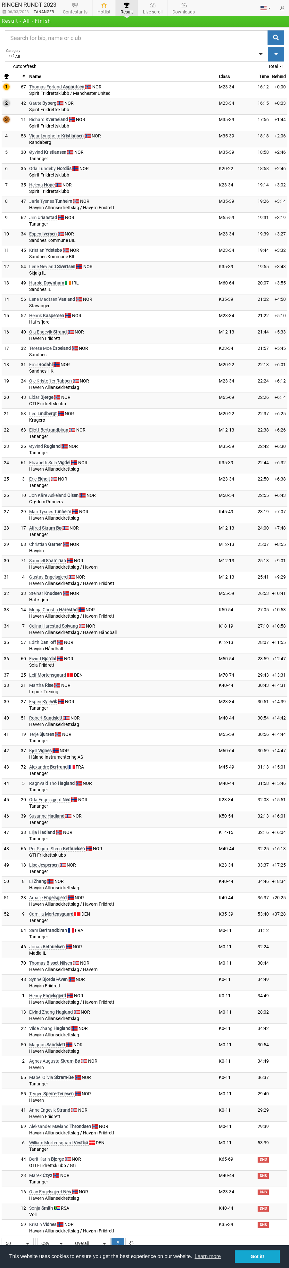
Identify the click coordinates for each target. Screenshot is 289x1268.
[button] (266, 8)
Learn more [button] (207, 1256)
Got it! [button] (257, 1256)
